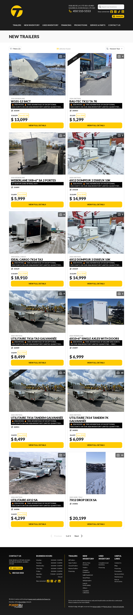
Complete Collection (86, 591)
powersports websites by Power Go (39, 599)
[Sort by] (115, 48)
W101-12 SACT (21, 101)
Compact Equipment (86, 571)
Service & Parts (97, 25)
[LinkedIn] (122, 11)
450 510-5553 (80, 11)
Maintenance (119, 577)
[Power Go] (30, 606)
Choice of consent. (118, 606)
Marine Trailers (73, 568)
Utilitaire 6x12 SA (24, 500)
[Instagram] (115, 11)
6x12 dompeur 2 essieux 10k (89, 180)
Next (79, 536)
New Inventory (31, 25)
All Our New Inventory (86, 564)
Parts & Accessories (118, 580)
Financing (66, 25)
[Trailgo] (17, 11)
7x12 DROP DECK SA (83, 500)
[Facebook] (111, 11)
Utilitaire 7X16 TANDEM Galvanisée (37, 417)
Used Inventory (50, 25)
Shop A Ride (22, 602)
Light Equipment (88, 575)
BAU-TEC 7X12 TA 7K (83, 101)
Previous (56, 536)
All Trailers (71, 560)
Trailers (17, 25)
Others (85, 588)
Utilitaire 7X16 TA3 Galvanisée (34, 338)
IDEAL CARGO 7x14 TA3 (27, 259)
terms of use (108, 606)
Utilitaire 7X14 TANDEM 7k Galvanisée (88, 419)
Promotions (80, 25)
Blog (116, 566)
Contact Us (114, 25)
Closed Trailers (73, 566)
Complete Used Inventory (103, 564)
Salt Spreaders (87, 580)
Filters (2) (15, 48)
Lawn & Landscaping (86, 584)
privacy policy (97, 606)
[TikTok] (119, 11)
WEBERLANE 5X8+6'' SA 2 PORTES (33, 180)
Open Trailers (72, 563)
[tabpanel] (49, 568)
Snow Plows (86, 578)
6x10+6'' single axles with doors (94, 338)
